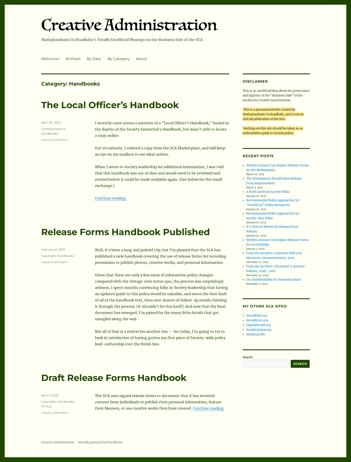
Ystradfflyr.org (256, 316)
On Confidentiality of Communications (273, 279)
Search (248, 357)
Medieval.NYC (255, 334)
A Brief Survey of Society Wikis (267, 192)
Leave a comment (54, 140)
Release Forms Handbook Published (125, 231)
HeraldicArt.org (257, 320)
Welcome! (50, 59)
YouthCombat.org (258, 330)
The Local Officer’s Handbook (110, 104)
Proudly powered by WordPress (100, 442)
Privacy (46, 406)
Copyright (48, 256)
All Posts (73, 59)
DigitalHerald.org (258, 325)
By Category (118, 59)
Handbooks (49, 133)
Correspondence (53, 129)
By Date (94, 59)
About (141, 59)
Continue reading (110, 198)
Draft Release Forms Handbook (113, 377)
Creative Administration (57, 442)
